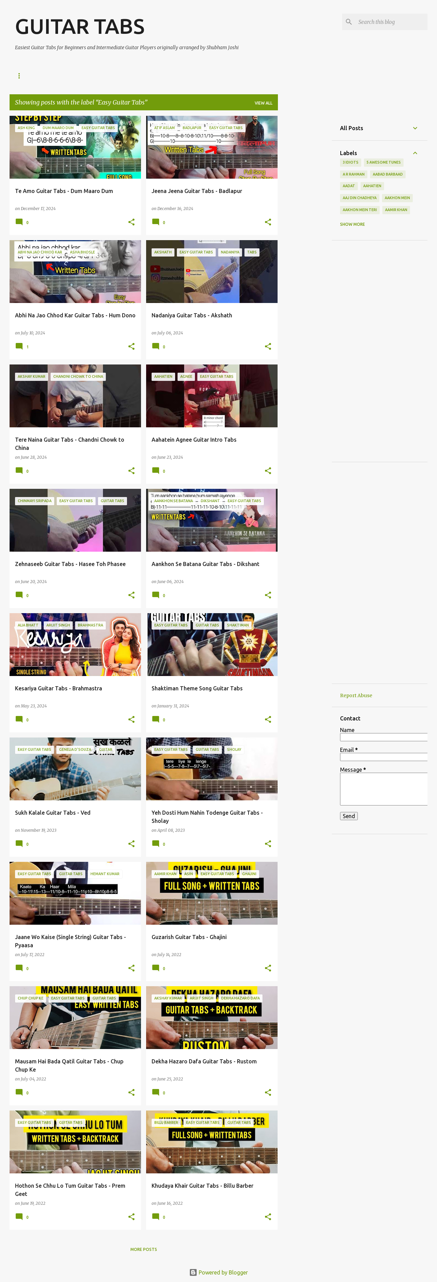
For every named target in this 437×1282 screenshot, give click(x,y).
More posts (143, 1249)
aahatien (372, 186)
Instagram (91, 75)
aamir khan (396, 210)
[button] (131, 222)
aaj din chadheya (360, 198)
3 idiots (350, 162)
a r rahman (354, 174)
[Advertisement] (305, 218)
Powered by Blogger (218, 1272)
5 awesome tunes (384, 162)
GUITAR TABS (79, 26)
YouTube (53, 75)
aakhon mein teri (360, 210)
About (164, 75)
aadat (349, 186)
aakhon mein (397, 198)
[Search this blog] (391, 22)
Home (21, 75)
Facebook (130, 75)
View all (263, 103)
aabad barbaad (388, 174)
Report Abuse (356, 695)
